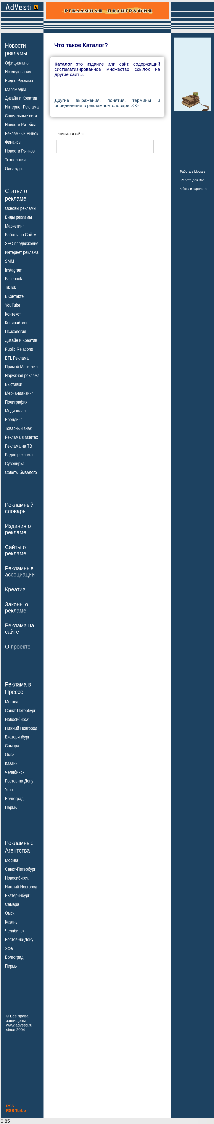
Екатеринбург (17, 737)
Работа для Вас (192, 180)
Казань (11, 763)
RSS (10, 1106)
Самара (12, 745)
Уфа (9, 789)
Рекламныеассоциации (20, 571)
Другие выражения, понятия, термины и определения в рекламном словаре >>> (107, 103)
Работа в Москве (192, 171)
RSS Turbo (16, 1110)
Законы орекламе (16, 607)
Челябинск (14, 772)
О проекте (18, 647)
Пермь (11, 807)
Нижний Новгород (21, 728)
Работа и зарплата (193, 188)
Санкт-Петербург (20, 710)
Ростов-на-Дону (19, 781)
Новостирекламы (16, 49)
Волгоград (14, 798)
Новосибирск (17, 719)
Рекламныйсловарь (19, 508)
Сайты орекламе (15, 550)
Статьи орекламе (16, 194)
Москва (11, 701)
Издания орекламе (18, 529)
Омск (9, 754)
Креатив (15, 589)
